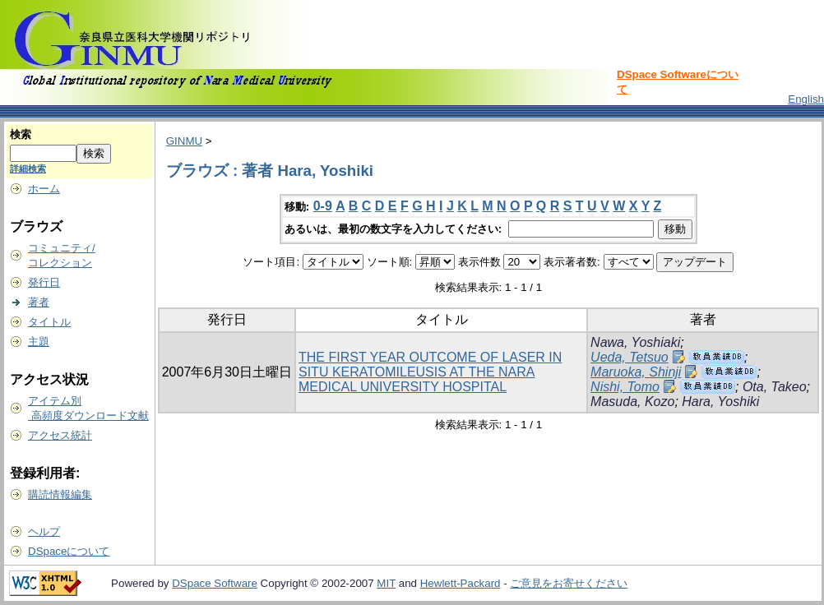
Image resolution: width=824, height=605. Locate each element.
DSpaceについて (68, 551)
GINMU (184, 141)
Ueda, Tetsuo (629, 357)
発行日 (44, 282)
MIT (386, 583)
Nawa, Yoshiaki (635, 342)
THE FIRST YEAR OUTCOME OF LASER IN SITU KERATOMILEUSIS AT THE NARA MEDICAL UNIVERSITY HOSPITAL (430, 372)
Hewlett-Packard (460, 583)
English (806, 99)
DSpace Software (214, 583)
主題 (38, 341)
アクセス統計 (60, 435)
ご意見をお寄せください (568, 583)
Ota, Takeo (775, 387)
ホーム (44, 188)
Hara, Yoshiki (720, 402)
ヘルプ (44, 531)
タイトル (49, 322)
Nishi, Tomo (625, 387)
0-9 (322, 206)
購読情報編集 (60, 494)
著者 (38, 302)
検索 (20, 134)
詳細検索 (28, 168)
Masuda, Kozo (632, 402)
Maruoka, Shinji (635, 372)
